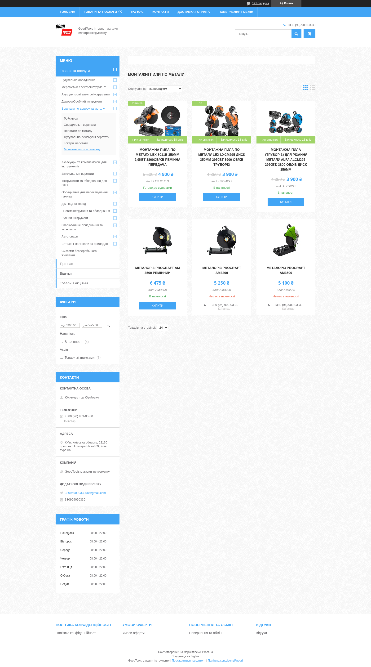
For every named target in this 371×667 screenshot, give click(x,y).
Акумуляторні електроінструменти (86, 94)
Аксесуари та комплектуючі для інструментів (84, 164)
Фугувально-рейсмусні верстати (86, 137)
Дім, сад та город (74, 204)
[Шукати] (296, 33)
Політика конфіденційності (76, 633)
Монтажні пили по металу (82, 149)
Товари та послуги (100, 11)
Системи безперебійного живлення (79, 253)
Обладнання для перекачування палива (85, 194)
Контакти (160, 11)
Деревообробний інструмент (82, 101)
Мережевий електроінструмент (84, 87)
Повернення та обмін (205, 633)
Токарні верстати (76, 143)
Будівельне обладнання (78, 80)
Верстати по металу (78, 131)
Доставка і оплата (193, 11)
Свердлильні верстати (80, 124)
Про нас (136, 11)
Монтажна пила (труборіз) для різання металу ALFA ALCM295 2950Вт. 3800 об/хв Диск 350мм (286, 159)
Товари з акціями (74, 283)
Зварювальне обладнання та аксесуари (82, 227)
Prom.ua (207, 652)
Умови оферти (133, 633)
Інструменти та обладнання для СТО (84, 183)
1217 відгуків (260, 3)
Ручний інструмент (75, 218)
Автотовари (70, 236)
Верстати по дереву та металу (83, 108)
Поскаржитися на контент (188, 660)
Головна (67, 11)
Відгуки (66, 273)
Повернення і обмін (236, 11)
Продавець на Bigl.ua (185, 656)
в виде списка (312, 88)
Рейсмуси (71, 118)
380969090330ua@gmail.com (85, 493)
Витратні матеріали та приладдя (85, 244)
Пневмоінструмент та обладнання (86, 211)
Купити (157, 197)
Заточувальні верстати (78, 173)
